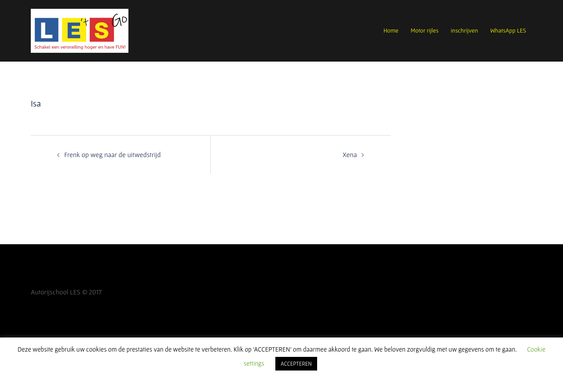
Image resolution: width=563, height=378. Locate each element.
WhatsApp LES (508, 30)
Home (391, 30)
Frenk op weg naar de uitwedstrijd (112, 154)
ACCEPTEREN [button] (296, 363)
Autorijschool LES (55, 292)
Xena (350, 154)
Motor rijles (425, 30)
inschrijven (464, 30)
